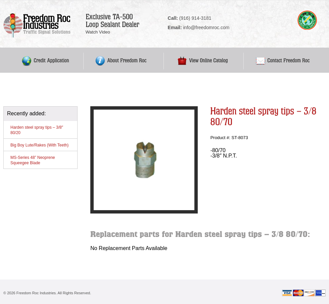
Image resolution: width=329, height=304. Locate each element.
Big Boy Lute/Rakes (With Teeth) (39, 145)
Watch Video (98, 32)
